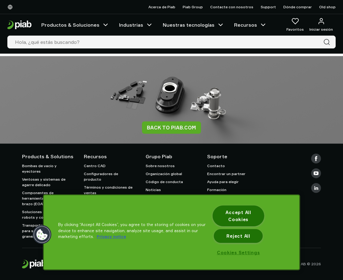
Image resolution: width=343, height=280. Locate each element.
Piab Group (193, 7)
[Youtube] (316, 173)
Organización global (164, 173)
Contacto (216, 165)
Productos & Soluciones (75, 25)
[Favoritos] (295, 24)
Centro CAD (95, 165)
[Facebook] (316, 158)
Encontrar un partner (226, 173)
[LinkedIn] (316, 188)
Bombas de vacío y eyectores (39, 168)
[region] (171, 232)
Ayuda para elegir (223, 181)
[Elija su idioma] (11, 7)
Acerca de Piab (161, 7)
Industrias (136, 25)
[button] (42, 234)
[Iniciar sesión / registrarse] (321, 24)
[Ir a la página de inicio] (19, 25)
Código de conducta (164, 181)
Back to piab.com (171, 128)
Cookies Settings (238, 252)
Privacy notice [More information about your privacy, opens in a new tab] (111, 236)
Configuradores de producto (101, 176)
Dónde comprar (297, 7)
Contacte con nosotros (231, 7)
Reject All (238, 236)
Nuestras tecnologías (193, 25)
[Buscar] (328, 42)
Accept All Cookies (238, 216)
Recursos (250, 25)
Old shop (327, 7)
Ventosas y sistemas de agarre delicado (43, 182)
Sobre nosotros (160, 165)
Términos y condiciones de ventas (108, 190)
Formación (216, 189)
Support (268, 7)
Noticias (153, 189)
